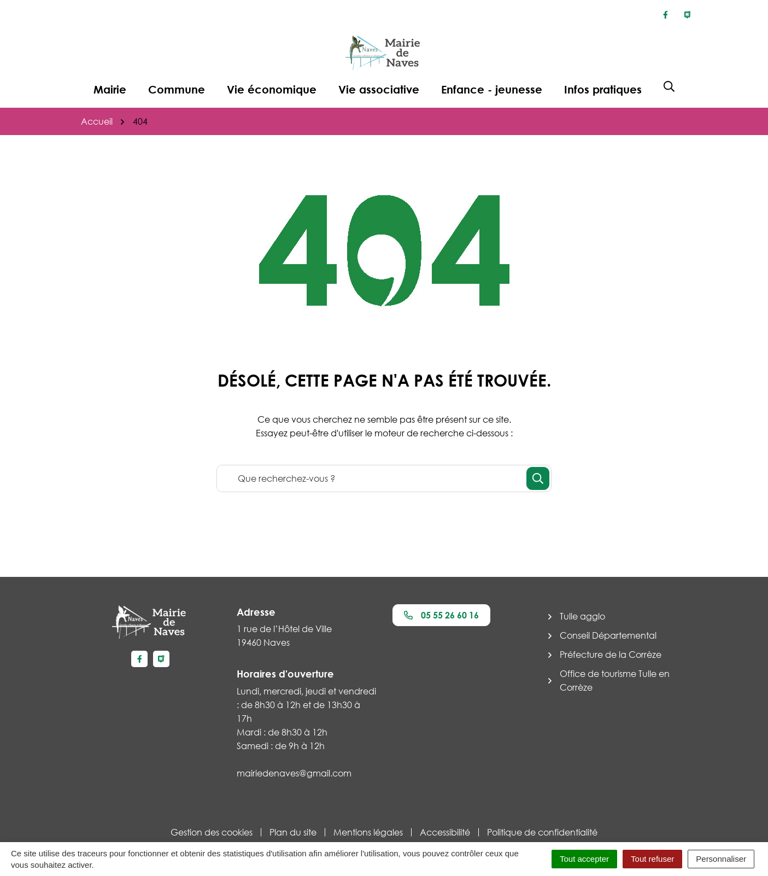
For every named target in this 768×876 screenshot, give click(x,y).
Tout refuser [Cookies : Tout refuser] (652, 858)
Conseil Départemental (608, 635)
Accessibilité (445, 832)
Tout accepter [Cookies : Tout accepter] (584, 858)
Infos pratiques (603, 89)
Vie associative (378, 89)
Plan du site (292, 832)
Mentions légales (368, 832)
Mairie (109, 89)
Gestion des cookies (212, 832)
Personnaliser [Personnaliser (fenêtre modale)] (721, 858)
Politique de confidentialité (542, 832)
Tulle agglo (582, 616)
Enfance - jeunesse (491, 89)
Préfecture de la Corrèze (610, 654)
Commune (176, 89)
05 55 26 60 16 (441, 615)
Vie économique (271, 89)
